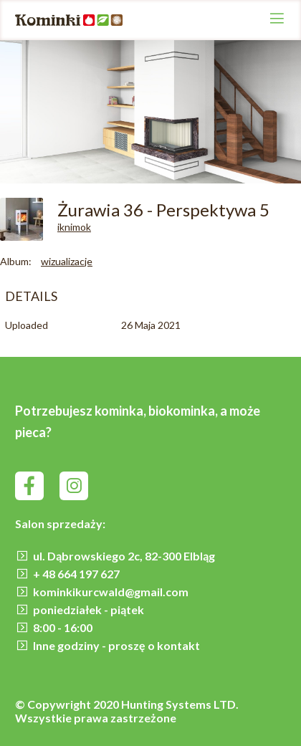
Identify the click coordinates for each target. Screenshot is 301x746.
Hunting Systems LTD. (180, 704)
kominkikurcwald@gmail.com (110, 591)
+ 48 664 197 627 (76, 573)
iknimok (74, 227)
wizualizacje (66, 261)
